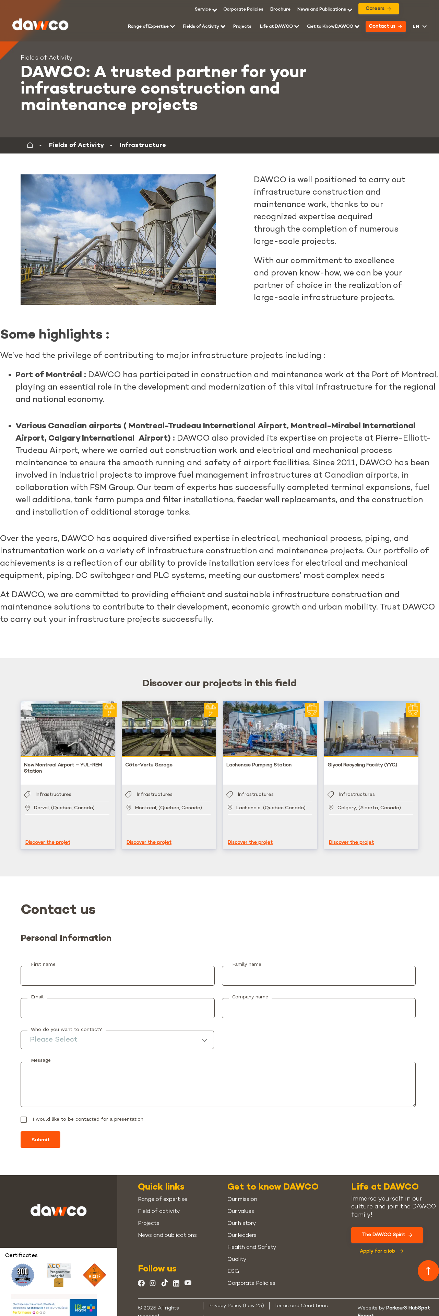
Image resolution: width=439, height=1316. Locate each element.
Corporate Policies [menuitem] (243, 10)
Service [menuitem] (203, 10)
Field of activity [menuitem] (159, 1205)
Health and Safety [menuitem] (251, 1241)
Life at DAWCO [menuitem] (276, 26)
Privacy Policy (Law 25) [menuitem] (236, 1299)
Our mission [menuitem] (242, 1193)
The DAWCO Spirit (387, 1228)
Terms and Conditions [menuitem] (301, 1299)
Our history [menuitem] (241, 1217)
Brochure (280, 10)
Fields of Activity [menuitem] (201, 26)
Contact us (385, 26)
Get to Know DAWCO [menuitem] (330, 26)
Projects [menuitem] (242, 26)
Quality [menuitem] (236, 1253)
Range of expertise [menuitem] (162, 1193)
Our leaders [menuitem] (242, 1229)
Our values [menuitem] (240, 1205)
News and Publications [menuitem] (321, 10)
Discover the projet (47, 836)
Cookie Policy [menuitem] (224, 1311)
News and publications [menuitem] (167, 1229)
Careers (378, 9)
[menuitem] (280, 10)
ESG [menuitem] (233, 1265)
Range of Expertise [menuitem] (148, 26)
